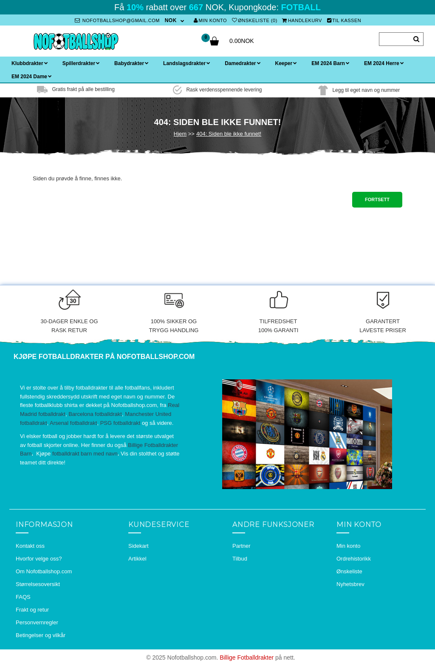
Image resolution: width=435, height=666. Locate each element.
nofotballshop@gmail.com (117, 20)
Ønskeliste (349, 571)
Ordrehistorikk (353, 558)
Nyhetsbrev (350, 584)
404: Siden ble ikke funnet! (228, 134)
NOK (171, 20)
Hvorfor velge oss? (39, 558)
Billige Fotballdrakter (247, 657)
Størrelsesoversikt (38, 584)
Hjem (180, 134)
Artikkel (137, 558)
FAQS (23, 597)
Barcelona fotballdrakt (95, 414)
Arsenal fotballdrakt (73, 423)
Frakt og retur (32, 609)
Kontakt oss (30, 546)
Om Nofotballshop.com (44, 571)
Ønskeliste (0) (254, 20)
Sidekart (138, 546)
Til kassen (344, 20)
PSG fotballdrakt (120, 423)
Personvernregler (37, 622)
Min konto (210, 20)
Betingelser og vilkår (40, 635)
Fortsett (377, 199)
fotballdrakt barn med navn (85, 453)
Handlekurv (302, 20)
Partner (241, 546)
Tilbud (239, 558)
